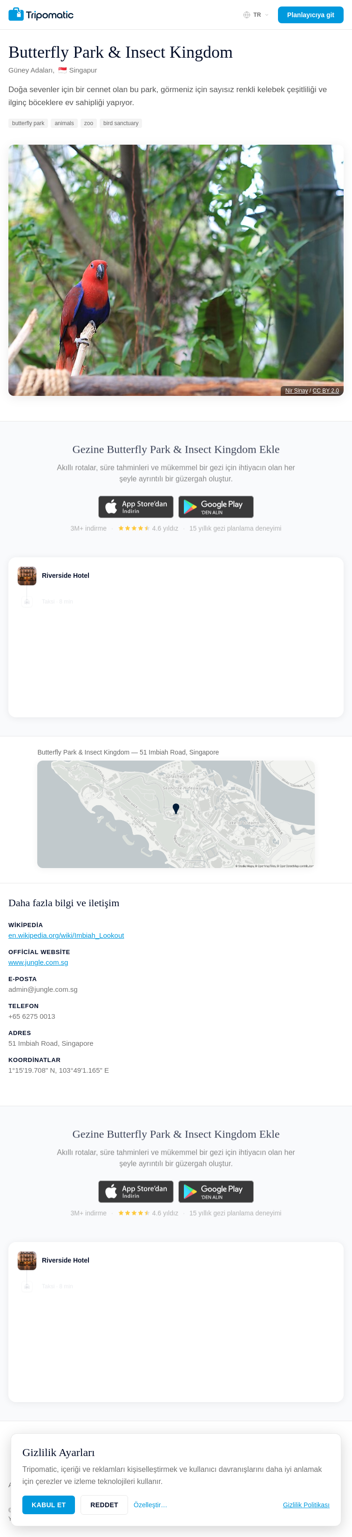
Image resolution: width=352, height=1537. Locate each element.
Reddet (104, 1505)
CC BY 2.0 (326, 391)
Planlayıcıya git (310, 15)
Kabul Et (49, 1505)
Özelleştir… (150, 1505)
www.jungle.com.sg (38, 962)
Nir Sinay (296, 391)
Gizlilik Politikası (306, 1505)
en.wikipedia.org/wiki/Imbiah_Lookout (66, 935)
